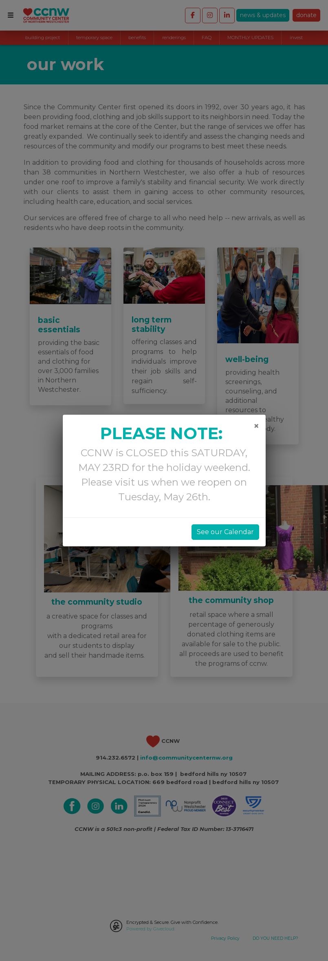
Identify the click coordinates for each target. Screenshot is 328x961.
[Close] (256, 426)
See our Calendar (225, 532)
